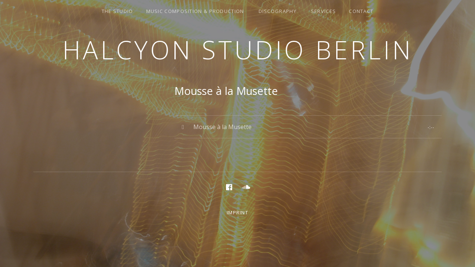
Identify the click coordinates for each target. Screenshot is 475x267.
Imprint (237, 212)
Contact (361, 11)
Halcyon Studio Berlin (237, 49)
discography (278, 11)
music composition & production (195, 11)
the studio (117, 11)
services (323, 11)
